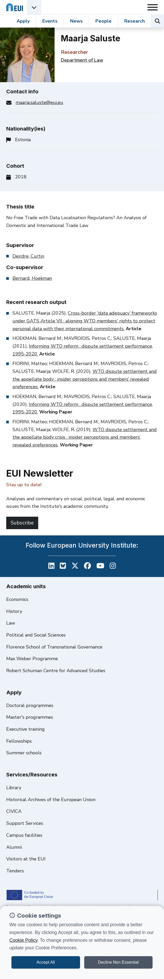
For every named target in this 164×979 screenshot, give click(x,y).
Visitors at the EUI (25, 859)
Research (134, 21)
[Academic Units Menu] (34, 7)
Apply (23, 21)
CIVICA (14, 811)
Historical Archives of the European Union (50, 799)
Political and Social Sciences (36, 635)
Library (13, 788)
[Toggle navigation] (152, 7)
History (14, 611)
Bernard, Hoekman (32, 278)
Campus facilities (24, 835)
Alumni (14, 847)
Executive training (25, 729)
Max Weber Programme (32, 659)
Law (10, 623)
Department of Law (82, 60)
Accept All (46, 962)
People (103, 21)
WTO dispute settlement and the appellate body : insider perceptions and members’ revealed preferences (84, 379)
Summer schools (24, 753)
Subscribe (22, 522)
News (76, 21)
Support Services (24, 823)
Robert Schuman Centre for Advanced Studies (55, 670)
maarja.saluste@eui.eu (39, 102)
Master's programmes (29, 717)
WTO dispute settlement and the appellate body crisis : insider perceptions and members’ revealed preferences (84, 437)
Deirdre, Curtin (28, 256)
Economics (17, 599)
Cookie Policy (23, 940)
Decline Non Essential (118, 962)
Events (49, 21)
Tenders (15, 871)
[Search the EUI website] (157, 21)
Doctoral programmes (29, 705)
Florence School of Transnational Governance (54, 647)
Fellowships (19, 741)
